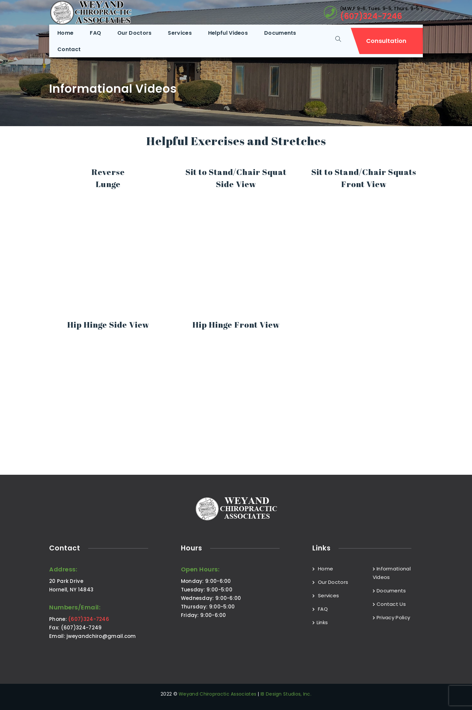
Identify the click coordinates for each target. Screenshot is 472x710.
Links (320, 622)
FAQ (320, 608)
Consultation (386, 41)
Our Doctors (330, 582)
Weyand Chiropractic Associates (217, 694)
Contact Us (389, 604)
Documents (389, 590)
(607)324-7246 (371, 16)
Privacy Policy (391, 617)
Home (322, 568)
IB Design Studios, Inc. (286, 694)
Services (325, 595)
